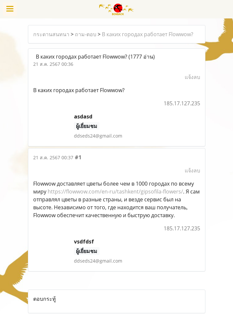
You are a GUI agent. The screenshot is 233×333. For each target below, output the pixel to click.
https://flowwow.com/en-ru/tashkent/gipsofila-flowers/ (115, 191)
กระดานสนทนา (51, 34)
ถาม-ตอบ (85, 34)
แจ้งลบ (192, 77)
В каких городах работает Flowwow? (147, 34)
